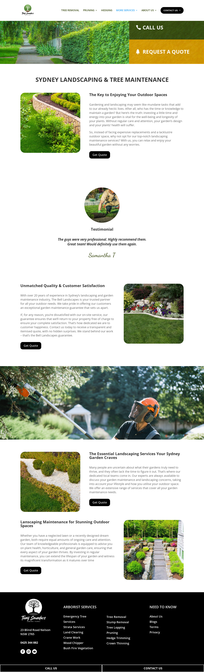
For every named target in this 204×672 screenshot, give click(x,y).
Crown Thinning (118, 649)
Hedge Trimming (118, 643)
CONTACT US (153, 668)
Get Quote (99, 160)
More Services (125, 10)
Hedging (106, 10)
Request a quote (166, 57)
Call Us (153, 32)
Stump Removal (118, 628)
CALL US (51, 668)
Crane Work (71, 643)
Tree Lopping (116, 633)
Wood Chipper (73, 648)
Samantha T (102, 260)
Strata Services (74, 633)
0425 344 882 (29, 648)
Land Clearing (73, 638)
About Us (147, 10)
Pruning (88, 10)
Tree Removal (70, 10)
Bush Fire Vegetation (78, 654)
